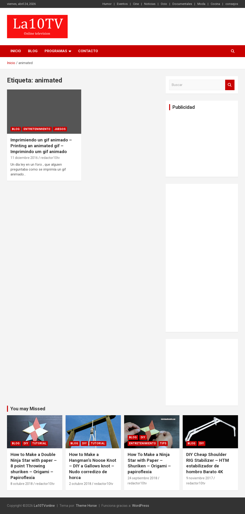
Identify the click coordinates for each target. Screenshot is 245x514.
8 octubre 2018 (21, 484)
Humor (107, 4)
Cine (136, 4)
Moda (201, 4)
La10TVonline (44, 506)
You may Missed (27, 408)
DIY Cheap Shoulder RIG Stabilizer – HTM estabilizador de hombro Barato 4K (207, 463)
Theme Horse (86, 506)
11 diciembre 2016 (24, 158)
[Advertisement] (204, 143)
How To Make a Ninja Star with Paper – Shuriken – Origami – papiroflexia (149, 463)
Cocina (215, 4)
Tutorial (39, 443)
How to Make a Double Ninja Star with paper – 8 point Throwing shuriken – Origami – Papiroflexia (33, 466)
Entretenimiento (37, 129)
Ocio (164, 4)
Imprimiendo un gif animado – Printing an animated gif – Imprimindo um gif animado (41, 145)
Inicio (15, 51)
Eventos (122, 4)
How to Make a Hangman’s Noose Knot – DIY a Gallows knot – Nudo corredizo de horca (92, 466)
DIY (26, 443)
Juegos (60, 129)
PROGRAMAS (56, 51)
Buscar (229, 85)
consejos (231, 4)
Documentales (182, 4)
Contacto (88, 51)
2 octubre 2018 (80, 484)
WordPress (140, 506)
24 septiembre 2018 (142, 478)
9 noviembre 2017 (199, 478)
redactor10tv (50, 158)
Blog (33, 51)
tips (163, 443)
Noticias (149, 4)
